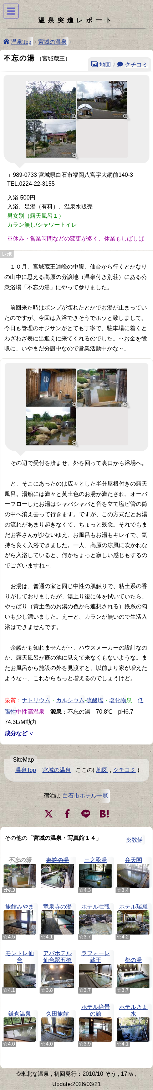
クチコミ (136, 64)
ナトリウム (36, 700)
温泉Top (21, 41)
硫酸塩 (94, 700)
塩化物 (117, 700)
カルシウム (70, 700)
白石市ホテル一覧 (85, 796)
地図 (105, 64)
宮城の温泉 (52, 41)
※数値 (134, 840)
